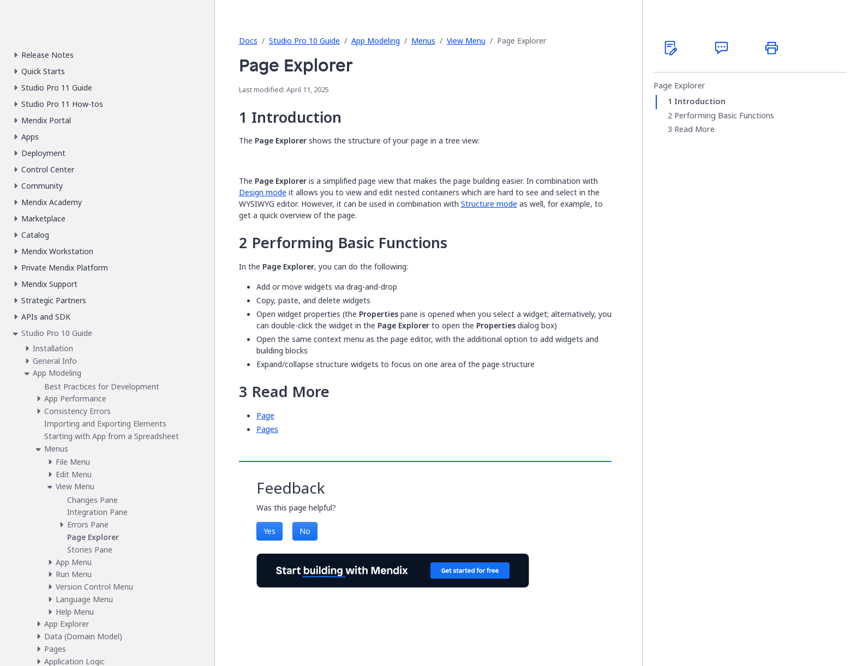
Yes (269, 531)
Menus (423, 40)
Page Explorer (679, 86)
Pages (267, 429)
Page (265, 415)
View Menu (466, 40)
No (304, 531)
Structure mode (489, 203)
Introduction (700, 101)
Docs (248, 40)
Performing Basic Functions (724, 116)
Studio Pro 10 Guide (304, 40)
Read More (694, 129)
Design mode (262, 192)
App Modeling (375, 40)
